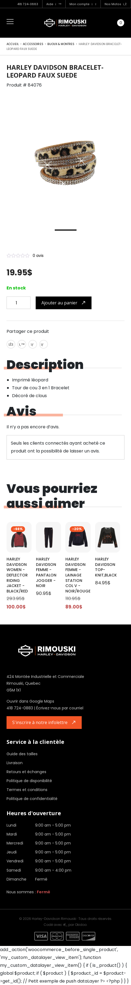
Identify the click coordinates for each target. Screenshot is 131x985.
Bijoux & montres (60, 44)
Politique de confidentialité (32, 798)
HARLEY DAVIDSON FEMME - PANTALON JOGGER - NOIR (46, 572)
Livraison (15, 763)
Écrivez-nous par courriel (59, 708)
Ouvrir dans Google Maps (30, 701)
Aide (54, 4)
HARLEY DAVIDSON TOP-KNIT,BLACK (106, 567)
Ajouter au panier (59, 303)
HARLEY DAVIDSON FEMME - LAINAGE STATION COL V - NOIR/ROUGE (77, 575)
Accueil (13, 44)
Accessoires (33, 44)
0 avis (38, 255)
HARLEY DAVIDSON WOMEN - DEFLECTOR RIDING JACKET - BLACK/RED (17, 575)
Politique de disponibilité (29, 780)
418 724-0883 (27, 4)
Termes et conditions (27, 789)
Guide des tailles (22, 754)
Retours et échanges (26, 771)
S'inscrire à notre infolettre (40, 722)
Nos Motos (116, 4)
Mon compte (82, 4)
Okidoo (81, 924)
